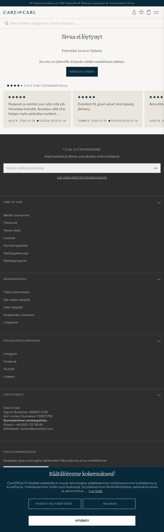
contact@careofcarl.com (36, 429)
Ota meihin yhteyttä (16, 300)
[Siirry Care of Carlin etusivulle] (19, 12)
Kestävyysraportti (15, 261)
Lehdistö (9, 238)
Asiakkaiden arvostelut (18, 315)
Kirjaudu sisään (82, 71)
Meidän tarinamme (16, 215)
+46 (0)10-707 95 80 (29, 425)
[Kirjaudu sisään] (134, 12)
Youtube (8, 369)
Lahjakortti (10, 322)
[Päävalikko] (156, 12)
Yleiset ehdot (12, 230)
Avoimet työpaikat (15, 245)
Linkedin (9, 377)
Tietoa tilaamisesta (16, 292)
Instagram (10, 354)
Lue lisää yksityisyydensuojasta (82, 177)
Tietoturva (10, 223)
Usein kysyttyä (13, 307)
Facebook (9, 361)
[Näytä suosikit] (141, 12)
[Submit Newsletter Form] (155, 168)
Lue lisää (95, 491)
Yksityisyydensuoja (15, 253)
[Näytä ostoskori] (148, 12)
